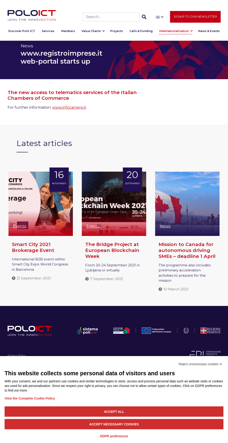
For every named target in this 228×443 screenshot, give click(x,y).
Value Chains (91, 32)
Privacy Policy (17, 355)
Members (68, 32)
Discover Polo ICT (21, 32)
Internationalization (174, 32)
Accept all (114, 411)
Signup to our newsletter (195, 17)
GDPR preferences (114, 436)
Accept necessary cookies (114, 424)
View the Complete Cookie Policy (30, 398)
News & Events (209, 32)
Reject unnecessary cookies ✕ (200, 364)
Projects (116, 32)
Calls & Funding (141, 32)
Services (48, 32)
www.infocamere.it (69, 107)
